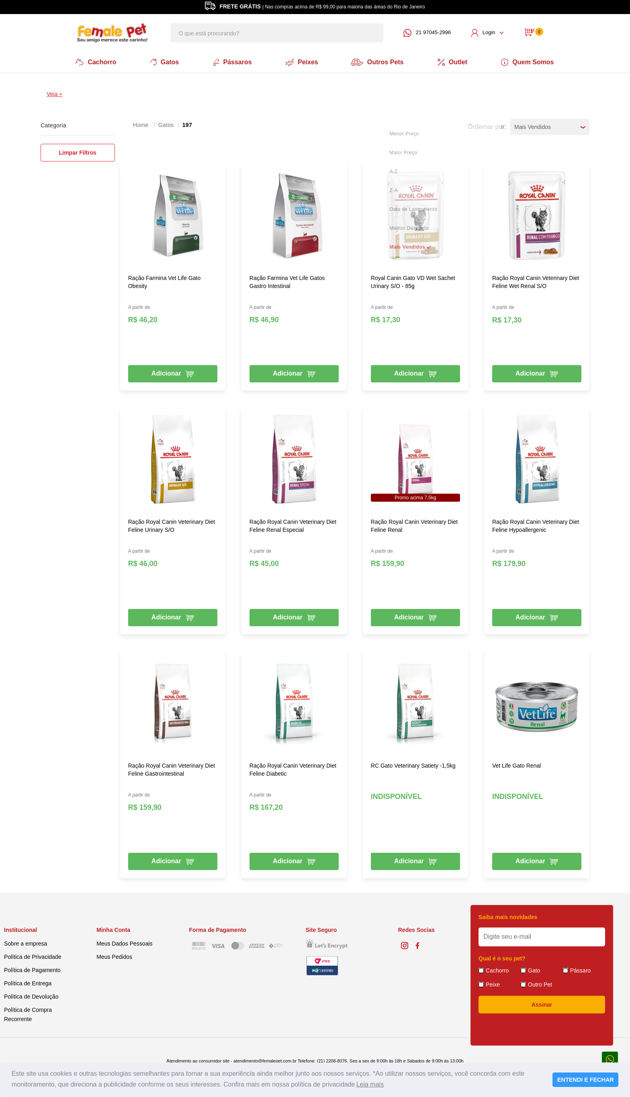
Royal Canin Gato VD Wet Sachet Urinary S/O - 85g (413, 281)
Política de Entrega (27, 982)
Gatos (163, 61)
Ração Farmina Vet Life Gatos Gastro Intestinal (287, 281)
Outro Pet (540, 984)
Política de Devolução (31, 996)
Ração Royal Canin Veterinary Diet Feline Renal (414, 525)
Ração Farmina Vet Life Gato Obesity (164, 281)
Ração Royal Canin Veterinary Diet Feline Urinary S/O (171, 525)
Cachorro (94, 61)
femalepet (141, 124)
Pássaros (231, 61)
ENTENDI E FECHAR (585, 1080)
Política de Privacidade (32, 956)
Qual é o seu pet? (502, 957)
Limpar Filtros (77, 152)
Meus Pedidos (114, 956)
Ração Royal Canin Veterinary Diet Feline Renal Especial (293, 525)
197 (187, 124)
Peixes (301, 61)
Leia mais (370, 1084)
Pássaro (580, 969)
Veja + (54, 93)
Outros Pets (378, 61)
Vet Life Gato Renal (516, 765)
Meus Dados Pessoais (124, 943)
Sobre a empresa (25, 943)
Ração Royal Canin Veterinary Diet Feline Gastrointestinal (171, 769)
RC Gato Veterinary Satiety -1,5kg (413, 765)
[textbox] (276, 32)
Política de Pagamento (32, 969)
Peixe (493, 984)
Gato (534, 969)
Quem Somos (529, 61)
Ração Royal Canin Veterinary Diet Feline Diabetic (293, 769)
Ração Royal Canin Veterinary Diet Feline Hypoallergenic (535, 525)
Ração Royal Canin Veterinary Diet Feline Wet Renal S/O (535, 281)
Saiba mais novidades (508, 916)
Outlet (454, 61)
